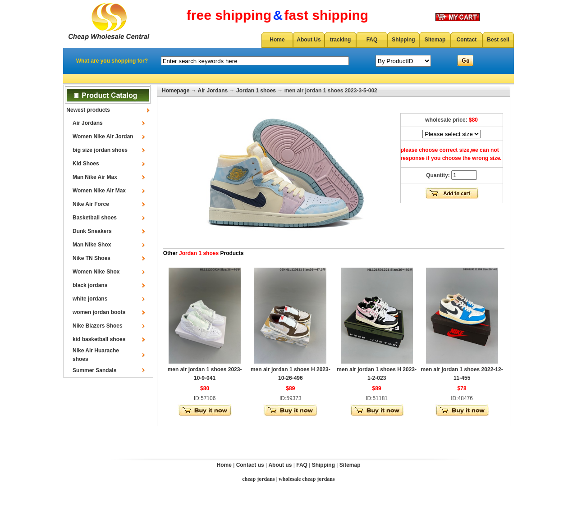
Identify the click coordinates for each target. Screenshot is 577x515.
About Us (309, 39)
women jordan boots (99, 312)
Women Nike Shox (96, 272)
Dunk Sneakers (92, 231)
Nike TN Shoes (91, 258)
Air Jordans (88, 123)
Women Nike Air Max (99, 190)
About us (280, 465)
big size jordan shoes (100, 150)
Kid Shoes (86, 163)
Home (277, 39)
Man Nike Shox (92, 245)
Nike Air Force (91, 204)
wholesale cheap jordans (307, 479)
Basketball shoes (95, 217)
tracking (340, 39)
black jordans (90, 285)
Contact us (250, 465)
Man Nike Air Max (95, 177)
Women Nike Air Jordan (103, 136)
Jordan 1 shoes (256, 90)
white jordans (90, 299)
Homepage (175, 90)
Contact (467, 39)
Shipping (403, 39)
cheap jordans (258, 479)
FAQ (372, 39)
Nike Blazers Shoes (98, 326)
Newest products (88, 110)
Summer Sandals (94, 370)
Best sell (498, 39)
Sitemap (435, 39)
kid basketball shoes (99, 339)
